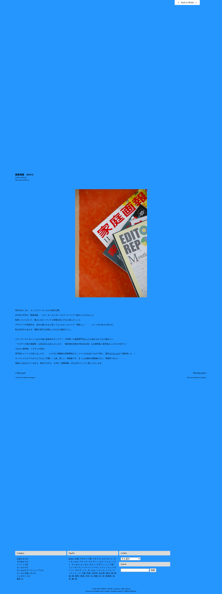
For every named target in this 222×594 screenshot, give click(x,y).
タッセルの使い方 (24, 573)
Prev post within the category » (197, 377)
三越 (83, 573)
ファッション (105, 567)
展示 (108, 573)
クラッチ (115, 353)
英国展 (108, 576)
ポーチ (79, 570)
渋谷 (87, 576)
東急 (82, 576)
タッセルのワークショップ (28, 570)
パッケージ (86, 567)
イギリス (96, 559)
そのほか (20, 562)
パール (95, 567)
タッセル (20, 567)
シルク (100, 562)
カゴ (103, 559)
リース (108, 570)
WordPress (96, 591)
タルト (92, 564)
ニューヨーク (74, 567)
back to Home (187, 2)
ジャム (107, 562)
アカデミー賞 (85, 559)
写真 (88, 573)
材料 (77, 576)
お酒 (76, 559)
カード (110, 559)
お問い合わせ (125, 589)
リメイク (100, 570)
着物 (96, 576)
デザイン (100, 564)
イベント (20, 564)
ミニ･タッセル (89, 570)
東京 (19, 579)
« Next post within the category (25, 377)
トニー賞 (109, 564)
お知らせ (26, 180)
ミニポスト (21, 576)
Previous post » (200, 373)
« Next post (20, 373)
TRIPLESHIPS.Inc (130, 591)
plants (71, 559)
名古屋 (102, 573)
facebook (117, 589)
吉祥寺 (95, 573)
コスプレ (92, 562)
